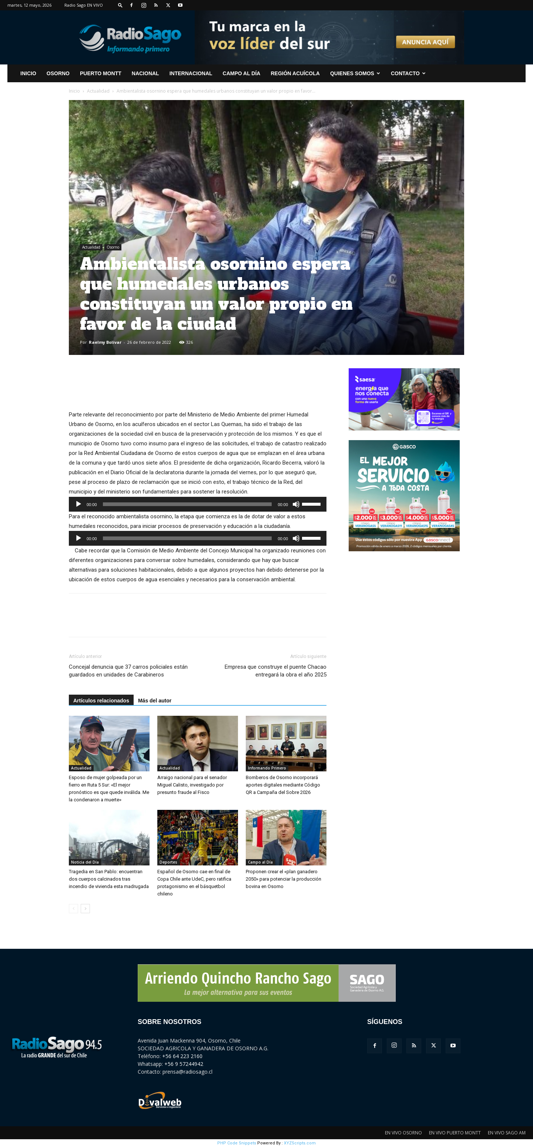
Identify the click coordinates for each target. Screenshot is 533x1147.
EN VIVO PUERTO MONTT (455, 1133)
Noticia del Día (85, 862)
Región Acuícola (295, 73)
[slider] (187, 504)
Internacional (191, 73)
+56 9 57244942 (183, 1063)
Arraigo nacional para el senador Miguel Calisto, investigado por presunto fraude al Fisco (192, 785)
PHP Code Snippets (236, 1143)
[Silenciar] (296, 504)
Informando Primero (267, 768)
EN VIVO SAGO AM (507, 1133)
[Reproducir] (78, 504)
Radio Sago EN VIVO (83, 5)
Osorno (58, 73)
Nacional (145, 73)
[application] (197, 504)
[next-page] (85, 908)
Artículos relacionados (101, 701)
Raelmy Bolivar (105, 342)
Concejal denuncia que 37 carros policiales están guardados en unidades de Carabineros (128, 671)
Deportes (168, 862)
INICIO (28, 73)
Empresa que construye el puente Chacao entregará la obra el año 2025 (275, 671)
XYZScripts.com (300, 1143)
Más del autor (154, 701)
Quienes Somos (355, 73)
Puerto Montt (100, 73)
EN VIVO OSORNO (403, 1133)
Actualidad (98, 91)
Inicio (74, 91)
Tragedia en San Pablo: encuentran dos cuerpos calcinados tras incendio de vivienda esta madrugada (109, 879)
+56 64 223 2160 (182, 1056)
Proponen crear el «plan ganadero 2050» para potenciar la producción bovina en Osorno (283, 879)
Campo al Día (242, 73)
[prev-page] (73, 908)
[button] (120, 5)
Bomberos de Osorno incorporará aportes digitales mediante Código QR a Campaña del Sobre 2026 (283, 785)
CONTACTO (408, 73)
